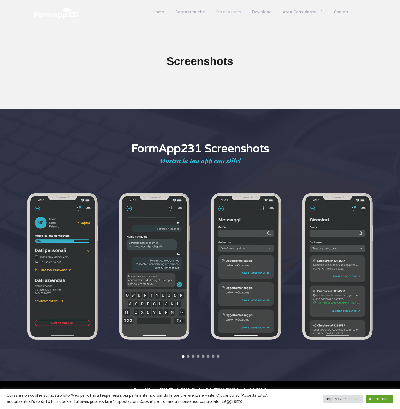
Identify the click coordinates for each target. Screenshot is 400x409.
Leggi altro (232, 401)
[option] (62, 266)
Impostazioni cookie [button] (342, 399)
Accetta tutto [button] (379, 399)
